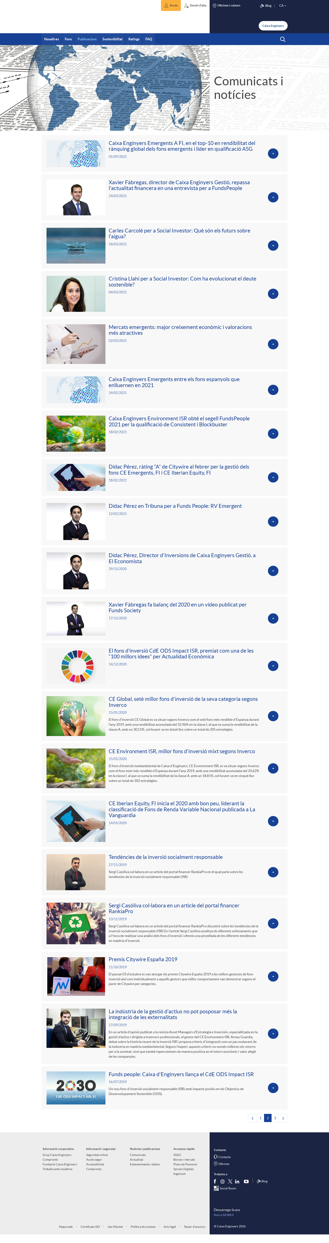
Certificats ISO (90, 1235)
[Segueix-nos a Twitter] (230, 1189)
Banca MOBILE (224, 1223)
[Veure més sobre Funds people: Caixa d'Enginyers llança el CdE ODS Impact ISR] (165, 1096)
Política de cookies (143, 1235)
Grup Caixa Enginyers (57, 1163)
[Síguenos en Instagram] (222, 1189)
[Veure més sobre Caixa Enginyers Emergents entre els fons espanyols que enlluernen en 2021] (165, 392)
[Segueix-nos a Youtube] (247, 1189)
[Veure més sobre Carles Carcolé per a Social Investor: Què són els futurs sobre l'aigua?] (165, 246)
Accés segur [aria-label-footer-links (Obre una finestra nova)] (94, 1167)
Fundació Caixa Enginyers (60, 1172)
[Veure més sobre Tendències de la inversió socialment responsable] (165, 878)
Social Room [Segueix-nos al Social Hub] (228, 1196)
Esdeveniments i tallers (145, 1172)
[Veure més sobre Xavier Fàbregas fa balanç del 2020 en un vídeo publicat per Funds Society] (165, 623)
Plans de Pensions (185, 1172)
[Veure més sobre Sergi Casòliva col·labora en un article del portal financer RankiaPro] (165, 930)
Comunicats (138, 1163)
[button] (171, 5)
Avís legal (169, 1235)
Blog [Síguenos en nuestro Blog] (262, 1189)
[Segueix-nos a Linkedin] (238, 1189)
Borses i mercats (184, 1167)
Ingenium (179, 1182)
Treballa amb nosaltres (57, 1177)
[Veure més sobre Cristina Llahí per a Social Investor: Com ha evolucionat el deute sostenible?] (165, 295)
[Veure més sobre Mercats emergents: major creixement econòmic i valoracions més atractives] (165, 346)
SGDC (177, 1163)
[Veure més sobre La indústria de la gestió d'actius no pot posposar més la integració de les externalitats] (165, 1041)
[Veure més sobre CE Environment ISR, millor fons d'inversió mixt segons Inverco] (165, 773)
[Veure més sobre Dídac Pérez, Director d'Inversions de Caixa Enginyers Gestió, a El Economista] (165, 575)
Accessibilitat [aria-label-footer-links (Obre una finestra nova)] (95, 1172)
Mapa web (66, 1235)
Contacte (224, 1165)
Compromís (50, 1167)
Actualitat (136, 1167)
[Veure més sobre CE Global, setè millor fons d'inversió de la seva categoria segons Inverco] (165, 721)
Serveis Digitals (183, 1177)
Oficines (223, 1172)
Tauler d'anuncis (194, 1235)
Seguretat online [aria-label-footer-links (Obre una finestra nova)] (97, 1163)
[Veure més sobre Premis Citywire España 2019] (165, 983)
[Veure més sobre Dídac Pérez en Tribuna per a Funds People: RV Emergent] (165, 525)
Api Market (115, 1235)
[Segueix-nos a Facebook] (216, 1189)
